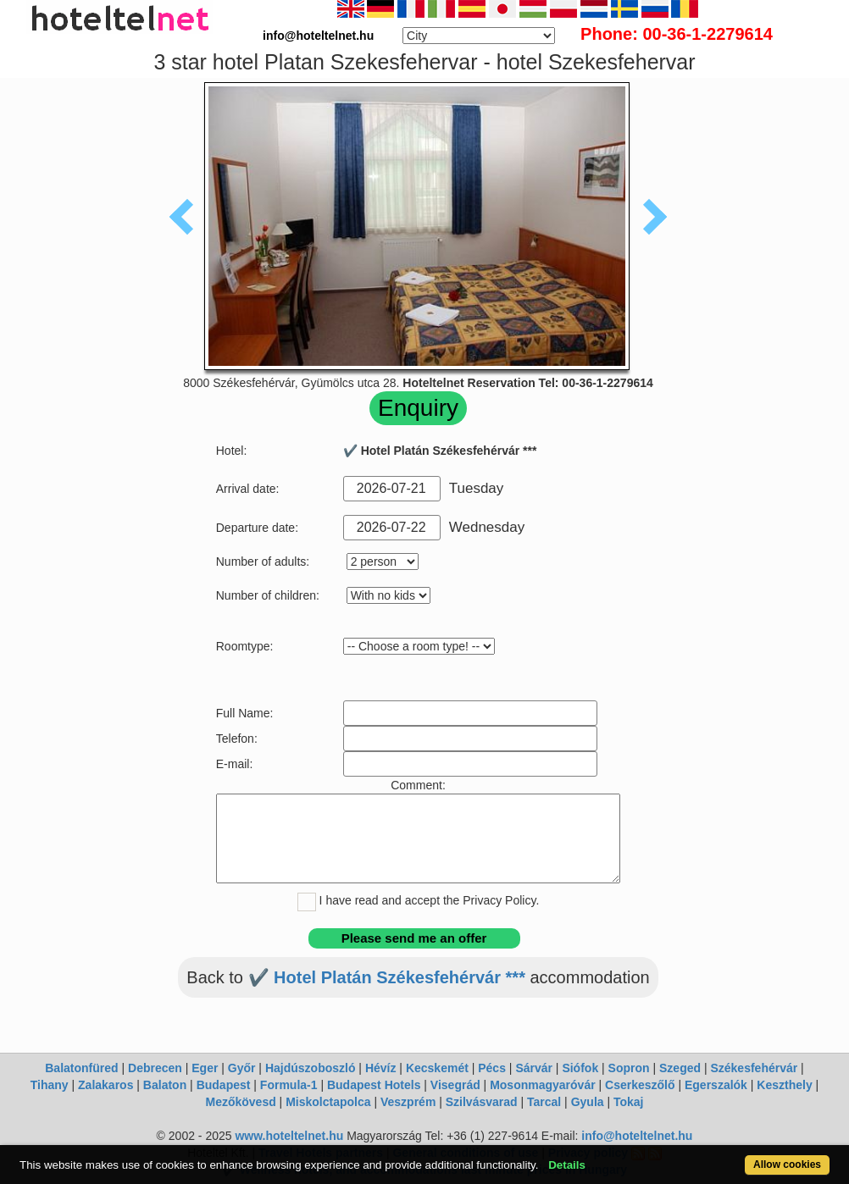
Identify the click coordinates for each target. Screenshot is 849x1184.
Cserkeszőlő (639, 1085)
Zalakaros (105, 1085)
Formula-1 (289, 1085)
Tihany (50, 1085)
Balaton (164, 1085)
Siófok (580, 1068)
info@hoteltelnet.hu (636, 1136)
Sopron (629, 1068)
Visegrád (455, 1085)
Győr (242, 1068)
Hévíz (381, 1068)
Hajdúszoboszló (310, 1068)
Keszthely (784, 1085)
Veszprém (408, 1102)
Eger (204, 1068)
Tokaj (628, 1102)
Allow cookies (787, 1164)
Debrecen (155, 1068)
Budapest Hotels (373, 1085)
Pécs (492, 1068)
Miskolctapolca (328, 1102)
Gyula (587, 1102)
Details (566, 1165)
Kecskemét (437, 1068)
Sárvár (533, 1068)
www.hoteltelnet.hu (289, 1136)
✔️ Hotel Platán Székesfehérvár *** (386, 977)
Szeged (680, 1068)
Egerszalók (716, 1085)
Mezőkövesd (240, 1102)
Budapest (224, 1085)
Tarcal (544, 1102)
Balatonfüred (81, 1068)
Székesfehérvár (753, 1068)
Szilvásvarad (482, 1102)
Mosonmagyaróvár (542, 1085)
